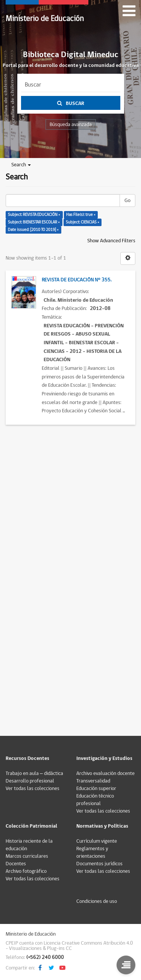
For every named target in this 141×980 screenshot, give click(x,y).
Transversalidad (93, 781)
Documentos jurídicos (99, 864)
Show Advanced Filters (111, 241)
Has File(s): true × (81, 214)
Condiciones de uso (96, 901)
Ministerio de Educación (45, 18)
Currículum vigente (96, 841)
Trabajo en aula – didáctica (34, 773)
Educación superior (96, 788)
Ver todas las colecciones (32, 788)
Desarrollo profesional (30, 781)
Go (127, 200)
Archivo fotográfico (26, 871)
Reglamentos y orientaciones (92, 852)
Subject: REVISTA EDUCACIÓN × (34, 214)
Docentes (16, 864)
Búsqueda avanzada (71, 124)
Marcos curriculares (27, 856)
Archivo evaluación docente (105, 773)
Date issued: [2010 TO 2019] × (33, 229)
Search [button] (21, 165)
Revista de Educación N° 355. (76, 280)
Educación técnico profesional (95, 799)
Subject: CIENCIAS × (82, 222)
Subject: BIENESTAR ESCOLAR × (34, 222)
